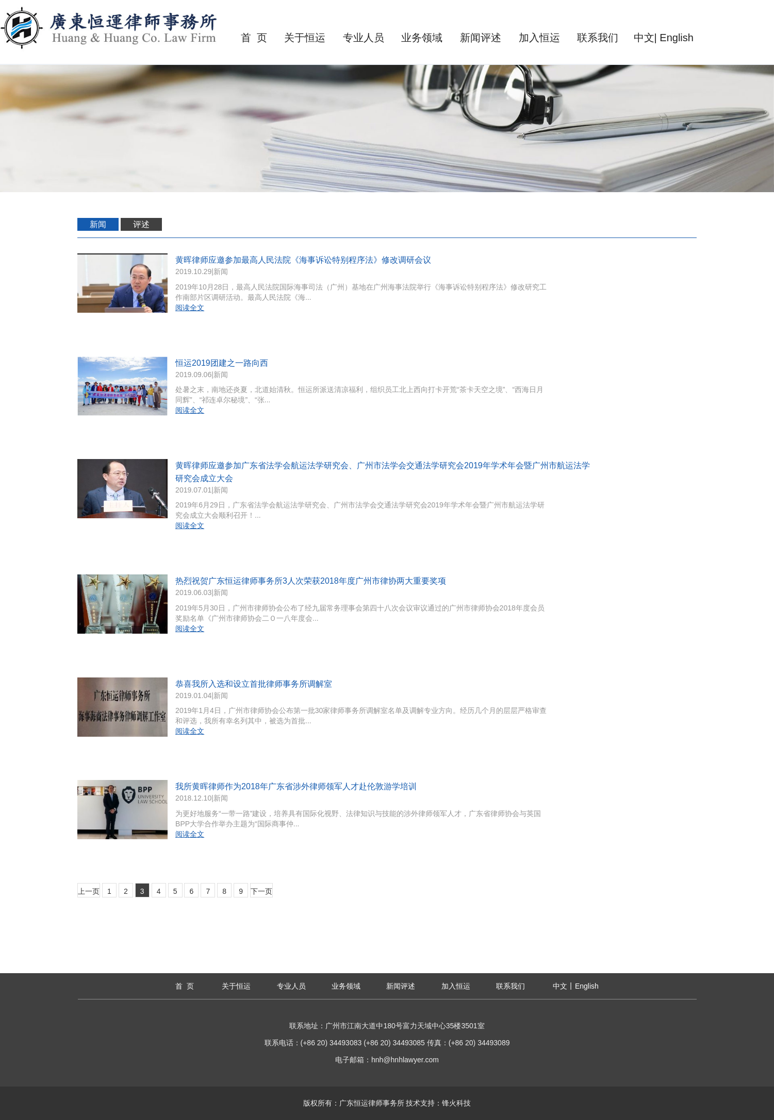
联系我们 (597, 37)
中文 (644, 37)
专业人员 (363, 37)
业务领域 (421, 37)
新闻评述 (480, 37)
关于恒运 (304, 37)
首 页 (254, 37)
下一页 (261, 891)
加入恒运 (539, 37)
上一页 (89, 891)
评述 (141, 224)
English (677, 37)
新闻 (98, 224)
